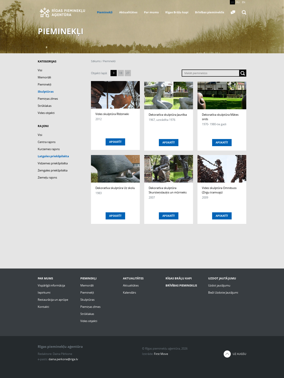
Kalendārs (129, 292)
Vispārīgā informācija (51, 285)
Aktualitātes (128, 12)
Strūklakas (44, 106)
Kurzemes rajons (49, 149)
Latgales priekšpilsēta (53, 156)
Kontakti (43, 307)
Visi (40, 70)
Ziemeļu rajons (47, 177)
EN (243, 2)
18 (120, 73)
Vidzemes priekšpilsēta (53, 163)
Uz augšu (239, 354)
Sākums (96, 61)
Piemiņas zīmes (48, 99)
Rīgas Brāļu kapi (176, 12)
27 (127, 73)
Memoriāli (44, 77)
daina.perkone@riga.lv (63, 359)
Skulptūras (45, 92)
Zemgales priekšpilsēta (52, 170)
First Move (161, 354)
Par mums (151, 12)
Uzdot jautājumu (219, 285)
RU (238, 2)
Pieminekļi (104, 12)
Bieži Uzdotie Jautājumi (223, 292)
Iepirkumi (44, 292)
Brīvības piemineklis (209, 12)
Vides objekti (46, 113)
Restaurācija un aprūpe (53, 300)
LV (232, 2)
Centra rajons (46, 142)
